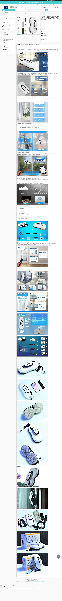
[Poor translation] (3, 587)
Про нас (51, 4)
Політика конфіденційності (42, 581)
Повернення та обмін (46, 4)
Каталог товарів (34, 4)
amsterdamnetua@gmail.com (8, 50)
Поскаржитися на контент (34, 581)
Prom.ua (35, 579)
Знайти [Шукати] (47, 10)
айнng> (31, 242)
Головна (30, 4)
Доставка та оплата (40, 4)
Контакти (54, 4)
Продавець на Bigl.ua (31, 580)
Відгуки (58, 4)
